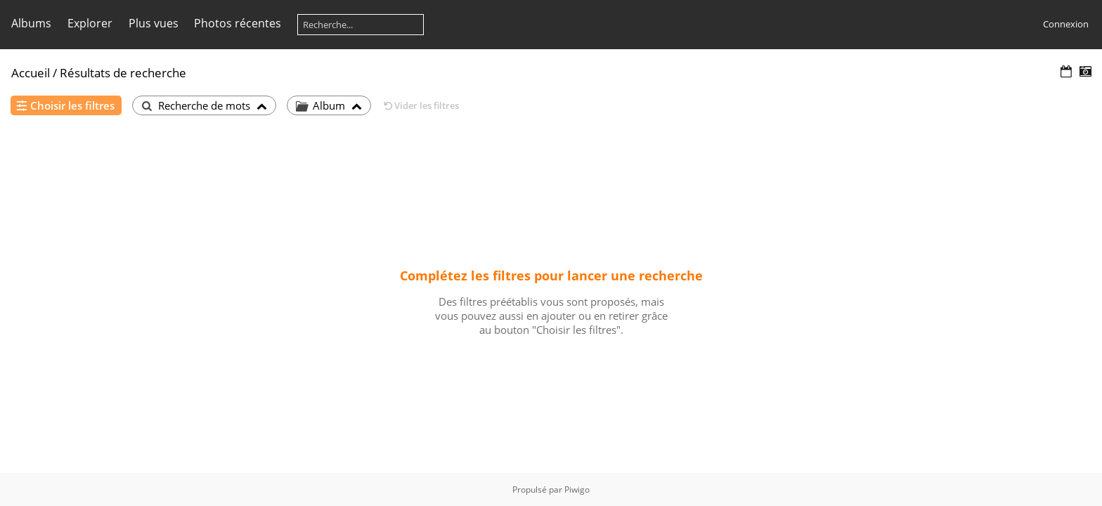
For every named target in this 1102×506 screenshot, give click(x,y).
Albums (31, 23)
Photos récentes (237, 23)
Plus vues (154, 23)
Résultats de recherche (123, 73)
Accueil (30, 73)
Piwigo (577, 489)
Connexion (1066, 24)
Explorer (89, 23)
